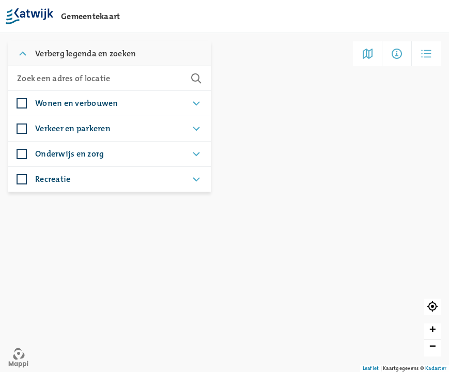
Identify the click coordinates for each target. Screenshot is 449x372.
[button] (432, 307)
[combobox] (99, 78)
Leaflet (371, 368)
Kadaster (435, 368)
